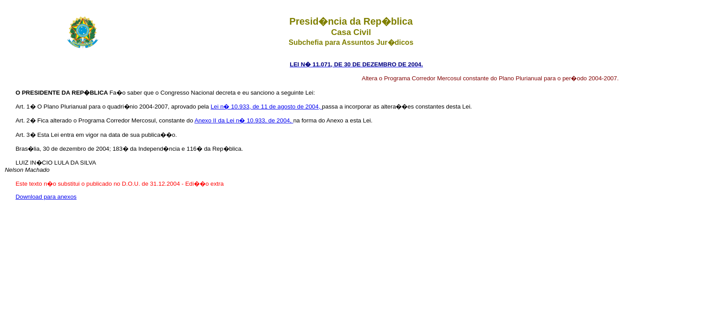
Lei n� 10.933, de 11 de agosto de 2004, (266, 106)
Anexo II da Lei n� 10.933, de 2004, (243, 120)
